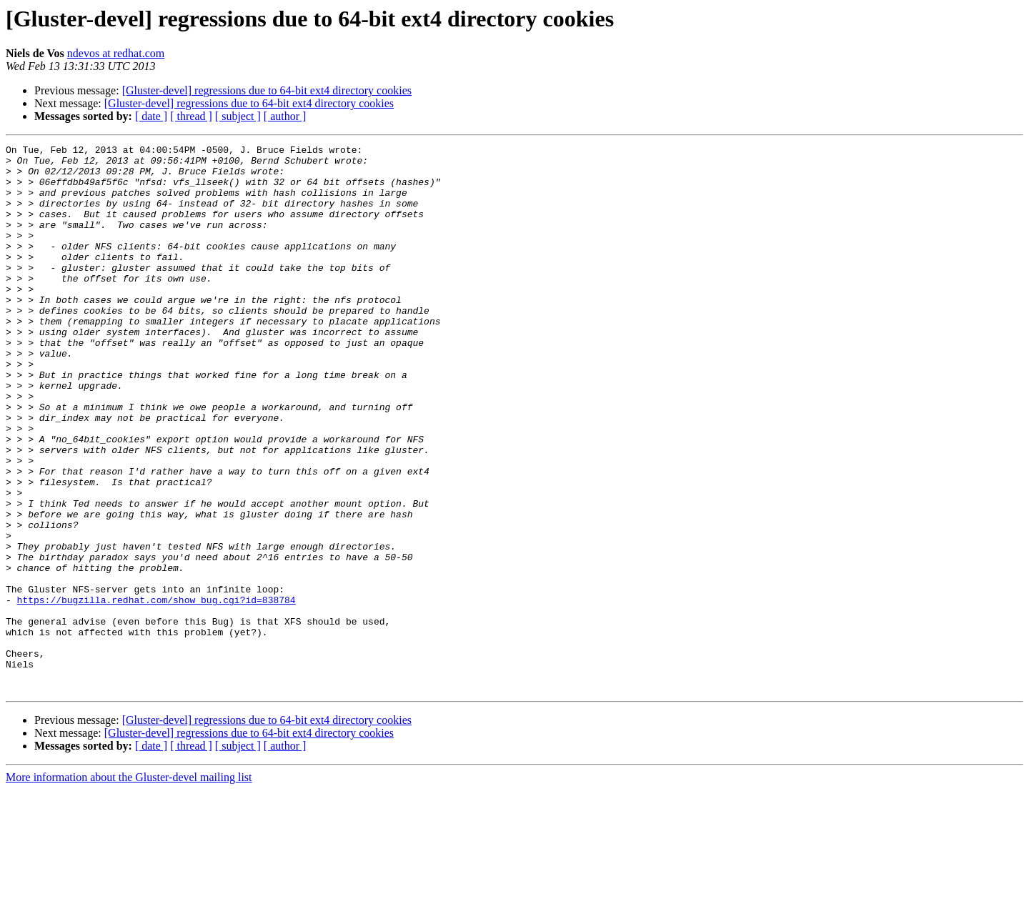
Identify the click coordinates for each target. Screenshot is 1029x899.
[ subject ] (238, 116)
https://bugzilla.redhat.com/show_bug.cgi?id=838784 (156, 691)
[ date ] (151, 116)
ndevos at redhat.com (115, 53)
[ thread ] (191, 116)
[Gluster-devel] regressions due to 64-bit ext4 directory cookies (267, 90)
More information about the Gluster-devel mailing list (129, 886)
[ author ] (285, 116)
